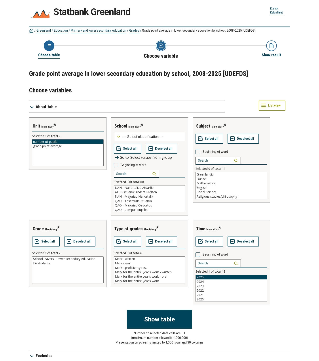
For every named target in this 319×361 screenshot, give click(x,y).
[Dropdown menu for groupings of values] (149, 136)
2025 (231, 277)
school (120, 126)
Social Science (231, 192)
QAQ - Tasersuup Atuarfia (149, 201)
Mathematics (231, 183)
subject (203, 126)
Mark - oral (149, 263)
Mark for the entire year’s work (149, 281)
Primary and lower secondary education (98, 30)
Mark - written (149, 259)
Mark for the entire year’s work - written (149, 272)
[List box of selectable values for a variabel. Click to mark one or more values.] (68, 152)
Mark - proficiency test (149, 267)
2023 (231, 286)
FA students (67, 263)
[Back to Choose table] (49, 49)
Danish (231, 179)
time (200, 228)
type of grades (128, 228)
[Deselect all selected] (161, 149)
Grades (134, 30)
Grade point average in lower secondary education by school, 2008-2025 (199, 30)
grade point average (67, 146)
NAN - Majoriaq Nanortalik (149, 196)
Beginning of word (133, 165)
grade (38, 228)
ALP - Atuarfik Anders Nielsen (149, 192)
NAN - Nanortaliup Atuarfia (149, 187)
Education (61, 30)
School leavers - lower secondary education (67, 259)
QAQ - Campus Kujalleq (149, 210)
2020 (231, 299)
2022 (231, 290)
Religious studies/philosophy (231, 196)
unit (36, 126)
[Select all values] (127, 149)
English (231, 187)
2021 (231, 295)
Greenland (43, 30)
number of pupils (67, 141)
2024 (231, 281)
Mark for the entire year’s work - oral (149, 276)
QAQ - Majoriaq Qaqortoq (149, 205)
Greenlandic (231, 174)
